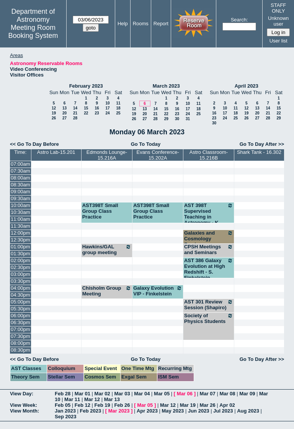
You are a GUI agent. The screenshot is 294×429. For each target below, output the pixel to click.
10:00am (20, 205)
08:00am (20, 178)
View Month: (24, 411)
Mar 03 (122, 393)
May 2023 (173, 411)
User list (278, 41)
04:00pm (20, 288)
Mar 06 (185, 393)
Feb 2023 (90, 411)
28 (75, 118)
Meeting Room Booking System (33, 31)
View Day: (21, 393)
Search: (239, 20)
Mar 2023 (119, 411)
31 (188, 119)
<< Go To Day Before (34, 144)
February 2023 (86, 86)
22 (86, 113)
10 (107, 103)
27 (64, 118)
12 (54, 108)
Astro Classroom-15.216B (208, 155)
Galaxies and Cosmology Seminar (208, 238)
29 (166, 119)
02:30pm (20, 267)
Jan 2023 (65, 411)
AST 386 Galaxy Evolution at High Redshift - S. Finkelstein (208, 269)
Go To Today (146, 144)
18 (118, 108)
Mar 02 (102, 393)
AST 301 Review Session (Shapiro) (208, 304)
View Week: (23, 405)
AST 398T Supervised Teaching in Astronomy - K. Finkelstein (208, 216)
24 (107, 113)
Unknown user (278, 21)
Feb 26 (122, 405)
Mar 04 (142, 393)
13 (64, 108)
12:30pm (20, 240)
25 (118, 113)
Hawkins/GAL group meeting (107, 249)
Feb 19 (102, 405)
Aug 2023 (248, 411)
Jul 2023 (223, 411)
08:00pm (20, 343)
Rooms (141, 23)
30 (177, 119)
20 (64, 113)
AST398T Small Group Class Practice (100, 211)
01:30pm (20, 253)
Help (123, 23)
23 (97, 113)
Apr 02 (227, 405)
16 (97, 108)
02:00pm (20, 260)
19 (54, 113)
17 (107, 108)
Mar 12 (92, 399)
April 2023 (246, 86)
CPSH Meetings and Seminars (208, 249)
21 (75, 113)
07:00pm (20, 329)
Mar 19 (188, 405)
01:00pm (20, 247)
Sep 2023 (65, 416)
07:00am (20, 164)
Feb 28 (62, 393)
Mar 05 (162, 393)
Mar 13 (112, 399)
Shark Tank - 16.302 (259, 152)
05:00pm (20, 302)
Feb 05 (62, 405)
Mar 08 (227, 393)
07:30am (20, 171)
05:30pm (20, 309)
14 (75, 108)
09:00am (20, 191)
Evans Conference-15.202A (157, 155)
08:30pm (20, 350)
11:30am (20, 226)
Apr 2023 (147, 411)
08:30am (20, 185)
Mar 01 (82, 393)
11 (118, 103)
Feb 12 (82, 405)
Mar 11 (72, 399)
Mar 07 (208, 393)
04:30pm (20, 295)
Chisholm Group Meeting (107, 291)
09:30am (20, 198)
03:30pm (20, 281)
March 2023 (166, 86)
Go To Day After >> (262, 144)
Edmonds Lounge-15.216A (107, 155)
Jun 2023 (198, 411)
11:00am (20, 219)
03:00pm (20, 274)
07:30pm (20, 336)
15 (86, 108)
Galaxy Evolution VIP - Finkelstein (157, 291)
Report (161, 23)
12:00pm (20, 233)
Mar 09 (247, 393)
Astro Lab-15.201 (56, 152)
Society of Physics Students (208, 318)
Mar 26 (208, 405)
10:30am (20, 212)
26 (54, 118)
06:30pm (20, 322)
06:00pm (20, 315)
